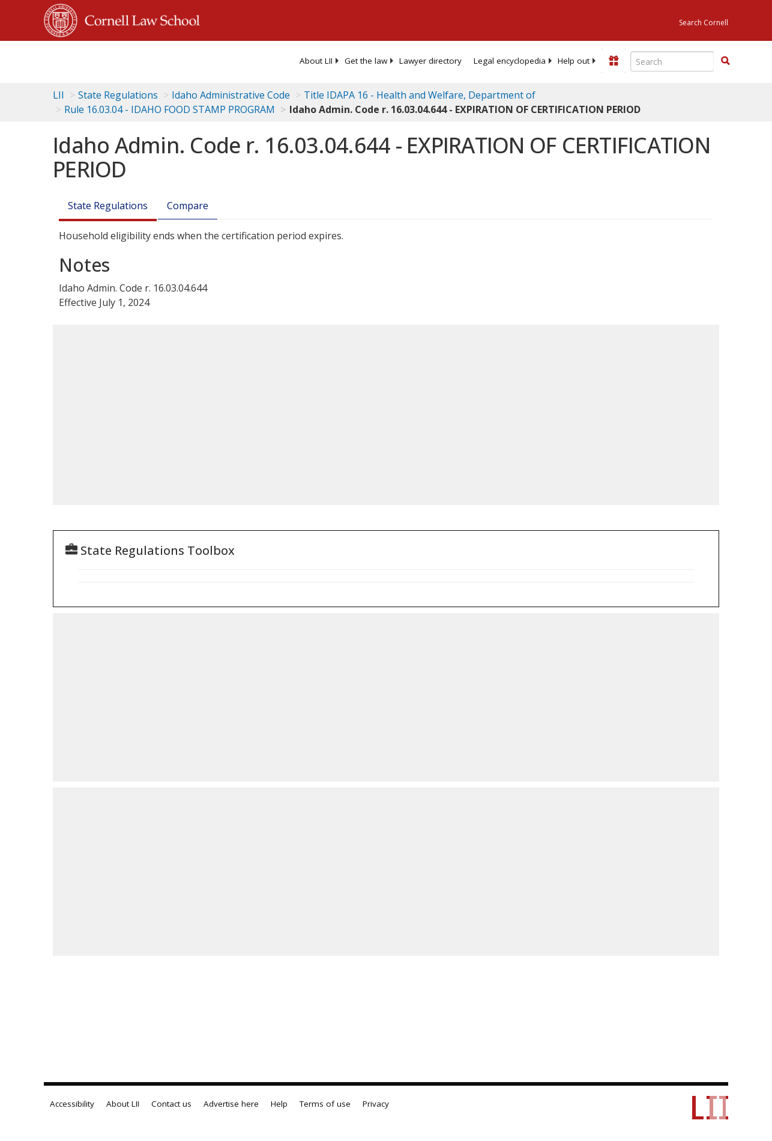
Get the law (366, 60)
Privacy (376, 1103)
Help (279, 1103)
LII (58, 95)
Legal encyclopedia (510, 60)
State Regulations (118, 95)
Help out (574, 60)
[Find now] (725, 61)
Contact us (171, 1103)
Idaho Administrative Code (231, 95)
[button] (725, 61)
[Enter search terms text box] (672, 61)
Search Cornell (703, 22)
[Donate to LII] (614, 61)
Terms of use (325, 1103)
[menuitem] (316, 61)
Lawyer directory (430, 60)
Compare (187, 205)
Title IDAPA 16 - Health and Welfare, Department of (419, 95)
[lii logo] (90, 60)
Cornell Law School (138, 18)
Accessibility (72, 1103)
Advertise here (231, 1103)
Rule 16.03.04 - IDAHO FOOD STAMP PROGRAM (169, 109)
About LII (316, 60)
